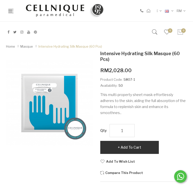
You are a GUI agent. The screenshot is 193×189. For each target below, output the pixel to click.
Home (10, 46)
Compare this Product (124, 173)
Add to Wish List (120, 161)
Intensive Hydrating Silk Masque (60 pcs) (70, 46)
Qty (103, 130)
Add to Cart (131, 147)
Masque (26, 46)
